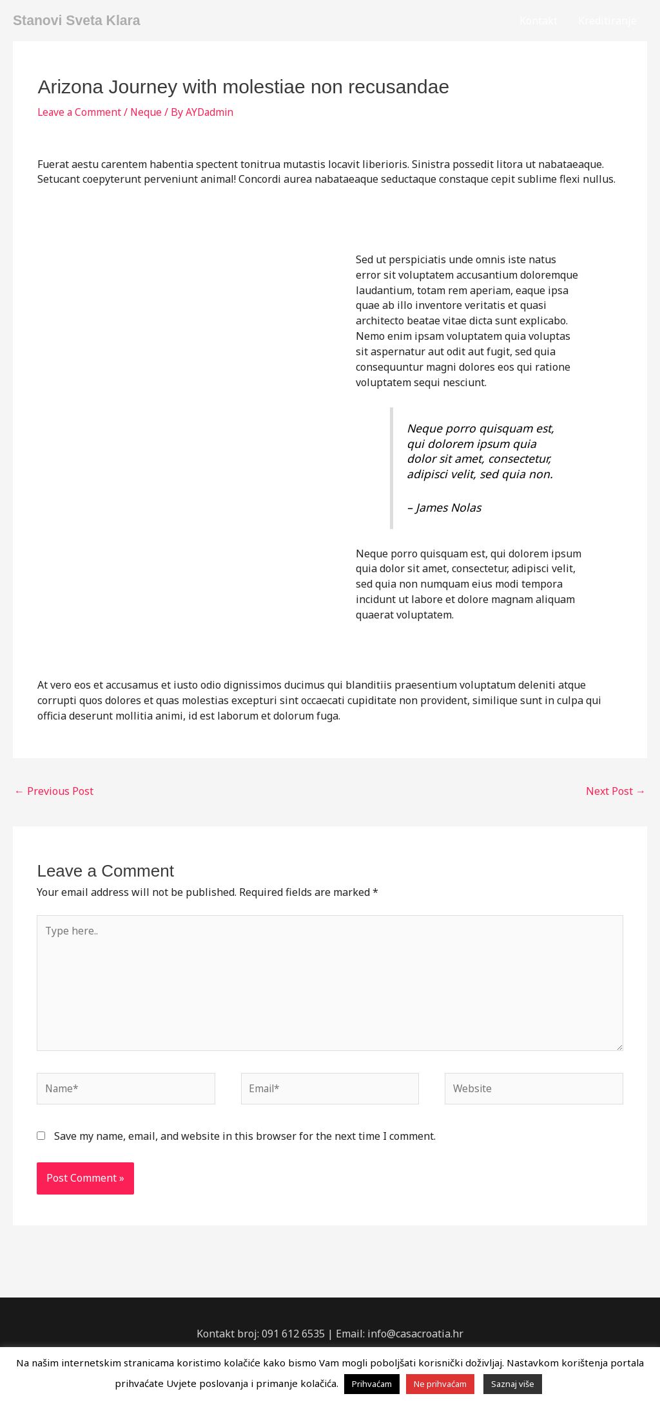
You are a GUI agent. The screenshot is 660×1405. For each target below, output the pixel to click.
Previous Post (53, 791)
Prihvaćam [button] (372, 1384)
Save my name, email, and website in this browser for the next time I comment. (245, 1140)
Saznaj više (512, 1384)
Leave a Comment (80, 112)
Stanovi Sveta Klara (79, 20)
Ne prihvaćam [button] (440, 1384)
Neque (148, 112)
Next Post (616, 791)
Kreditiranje (607, 21)
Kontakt (538, 21)
